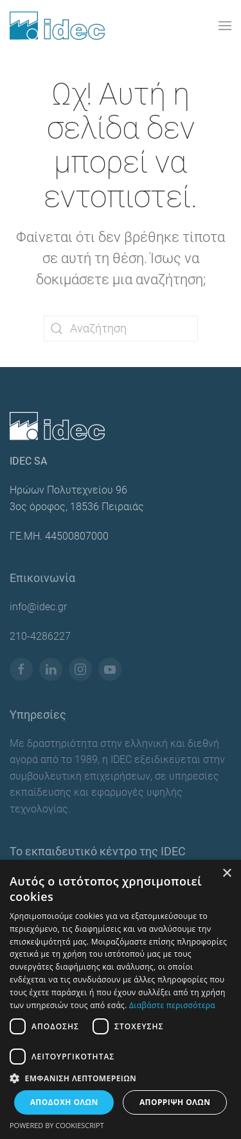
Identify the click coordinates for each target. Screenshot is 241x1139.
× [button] (226, 873)
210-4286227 (40, 636)
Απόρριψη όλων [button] (174, 1102)
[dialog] (120, 999)
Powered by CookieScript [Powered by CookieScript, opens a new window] (57, 1125)
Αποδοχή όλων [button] (64, 1102)
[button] (225, 25)
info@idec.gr (38, 607)
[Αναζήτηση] (121, 328)
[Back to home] (57, 25)
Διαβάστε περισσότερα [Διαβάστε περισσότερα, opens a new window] (172, 1005)
